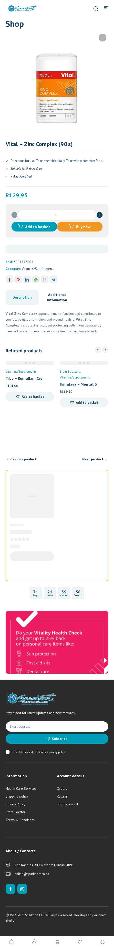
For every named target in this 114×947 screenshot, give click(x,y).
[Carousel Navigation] (101, 350)
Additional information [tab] (57, 297)
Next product (93, 459)
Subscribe (59, 739)
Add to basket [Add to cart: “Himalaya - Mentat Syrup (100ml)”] (87, 402)
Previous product (23, 459)
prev (98, 350)
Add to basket (37, 226)
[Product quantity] (56, 215)
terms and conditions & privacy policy (43, 752)
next (105, 350)
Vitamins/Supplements (38, 268)
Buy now (83, 226)
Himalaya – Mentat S (78, 384)
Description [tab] (22, 297)
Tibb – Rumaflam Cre (24, 378)
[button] (102, 38)
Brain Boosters (70, 371)
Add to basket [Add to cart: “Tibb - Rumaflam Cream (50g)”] (33, 396)
